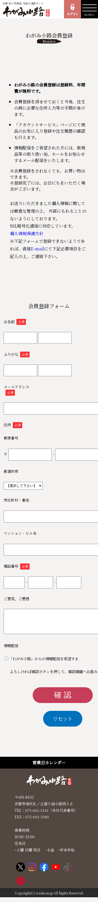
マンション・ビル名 (20, 533)
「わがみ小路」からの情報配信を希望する (43, 663)
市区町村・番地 (16, 500)
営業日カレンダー (49, 767)
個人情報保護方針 (26, 233)
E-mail (37, 249)
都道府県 (11, 471)
